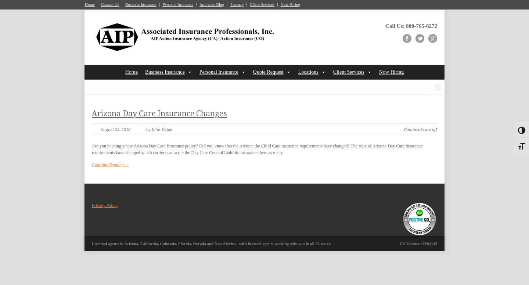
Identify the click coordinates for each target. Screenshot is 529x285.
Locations (308, 72)
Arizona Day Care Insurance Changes (159, 113)
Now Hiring (290, 5)
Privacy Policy (105, 205)
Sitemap (237, 5)
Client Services (262, 5)
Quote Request (268, 72)
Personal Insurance (178, 5)
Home (90, 5)
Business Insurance (140, 5)
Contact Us (110, 5)
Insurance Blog (211, 5)
